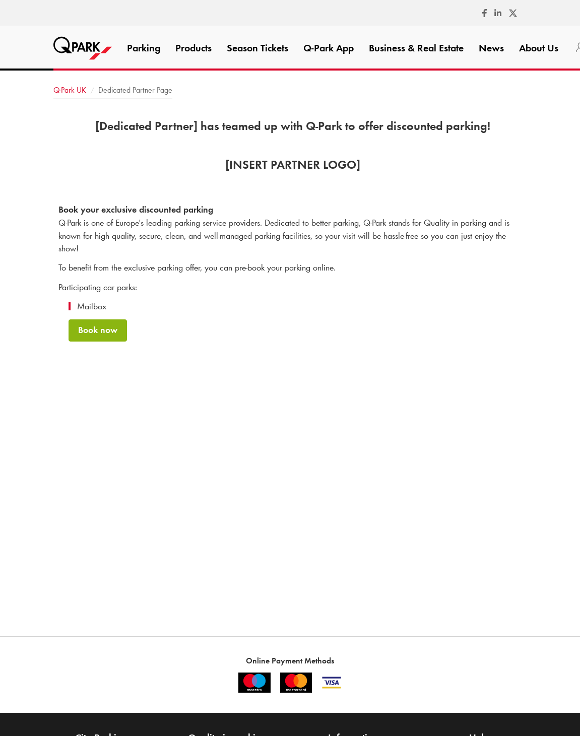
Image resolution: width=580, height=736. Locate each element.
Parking (143, 48)
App (328, 48)
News (491, 48)
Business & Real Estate (416, 48)
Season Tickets (257, 48)
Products (193, 48)
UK (69, 90)
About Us (538, 48)
